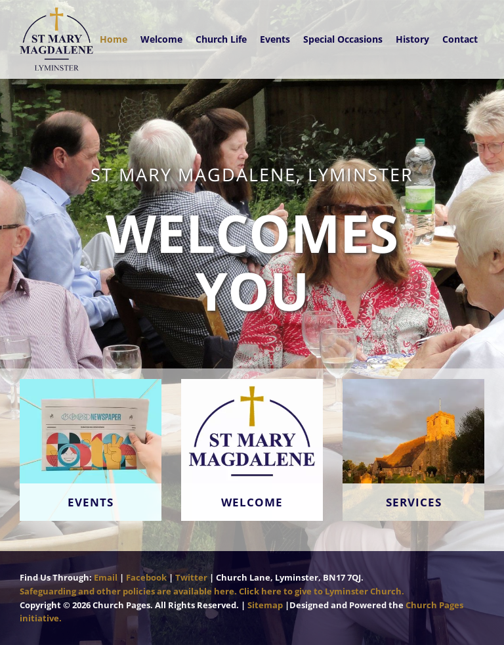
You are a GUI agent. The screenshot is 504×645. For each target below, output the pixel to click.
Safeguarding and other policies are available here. (128, 591)
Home (113, 39)
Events (275, 39)
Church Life (221, 39)
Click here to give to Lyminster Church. (321, 591)
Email (105, 577)
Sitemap (265, 605)
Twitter (191, 577)
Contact (460, 39)
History (412, 39)
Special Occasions (343, 39)
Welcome (161, 39)
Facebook (146, 577)
